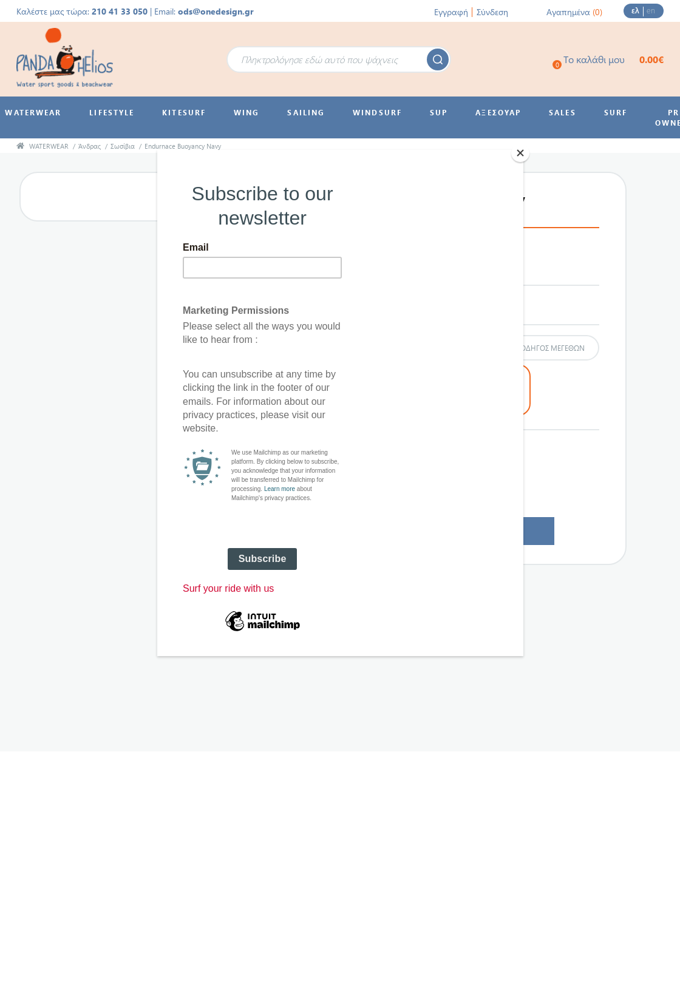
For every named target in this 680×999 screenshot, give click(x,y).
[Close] (520, 153)
